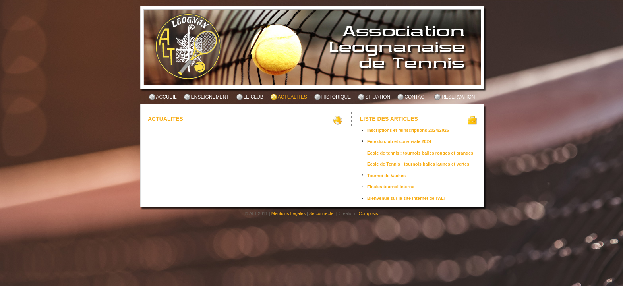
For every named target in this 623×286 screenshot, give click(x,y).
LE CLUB (253, 97)
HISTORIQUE (336, 97)
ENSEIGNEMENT (210, 97)
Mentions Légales (288, 213)
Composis (368, 213)
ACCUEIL (166, 97)
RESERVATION (458, 97)
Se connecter (322, 213)
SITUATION (377, 97)
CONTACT (415, 97)
